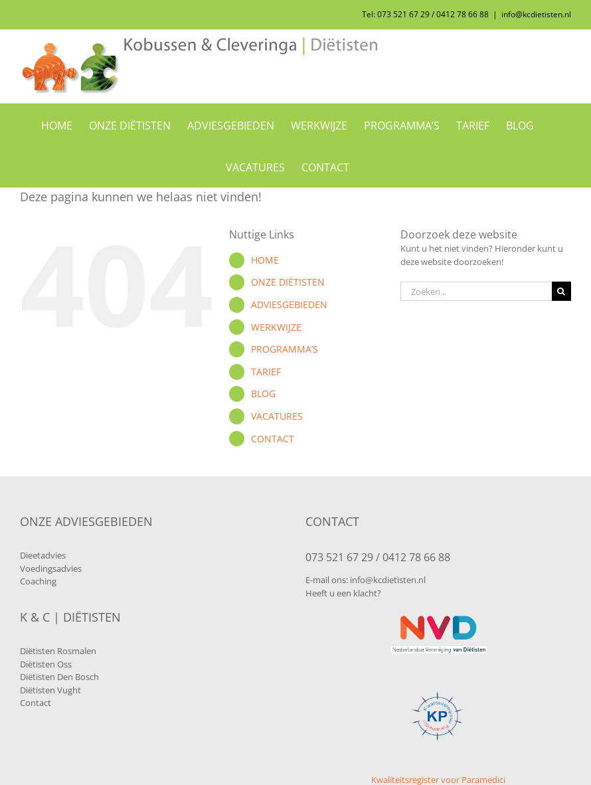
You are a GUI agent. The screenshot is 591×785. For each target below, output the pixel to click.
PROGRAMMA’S (284, 349)
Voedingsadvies (51, 568)
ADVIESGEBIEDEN (289, 304)
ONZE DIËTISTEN (288, 282)
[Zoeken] (561, 291)
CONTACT (272, 438)
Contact (35, 703)
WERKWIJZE (276, 327)
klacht (365, 593)
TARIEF (266, 371)
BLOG (263, 393)
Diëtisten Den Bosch (59, 677)
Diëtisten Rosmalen (58, 651)
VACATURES (277, 416)
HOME (265, 260)
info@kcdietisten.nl (536, 14)
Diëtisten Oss (46, 664)
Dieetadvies (43, 555)
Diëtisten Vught (50, 690)
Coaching (38, 581)
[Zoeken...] (476, 291)
